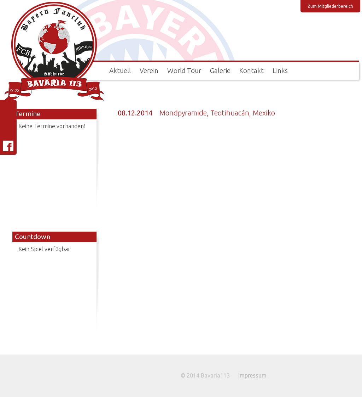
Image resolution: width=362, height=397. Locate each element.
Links (280, 70)
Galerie (220, 70)
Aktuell (120, 70)
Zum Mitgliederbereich (330, 6)
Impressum (252, 375)
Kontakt (251, 70)
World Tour (184, 70)
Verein (149, 70)
